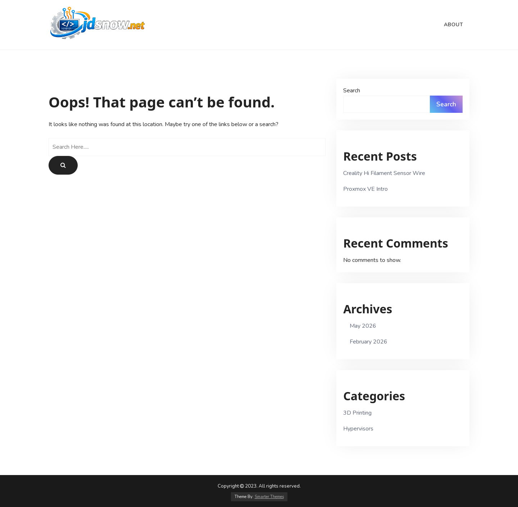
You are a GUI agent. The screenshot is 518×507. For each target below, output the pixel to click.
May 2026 (363, 326)
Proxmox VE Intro (365, 189)
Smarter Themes (269, 496)
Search (351, 91)
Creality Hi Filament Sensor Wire (384, 173)
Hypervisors (358, 429)
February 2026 (368, 342)
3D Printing (357, 413)
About (453, 24)
